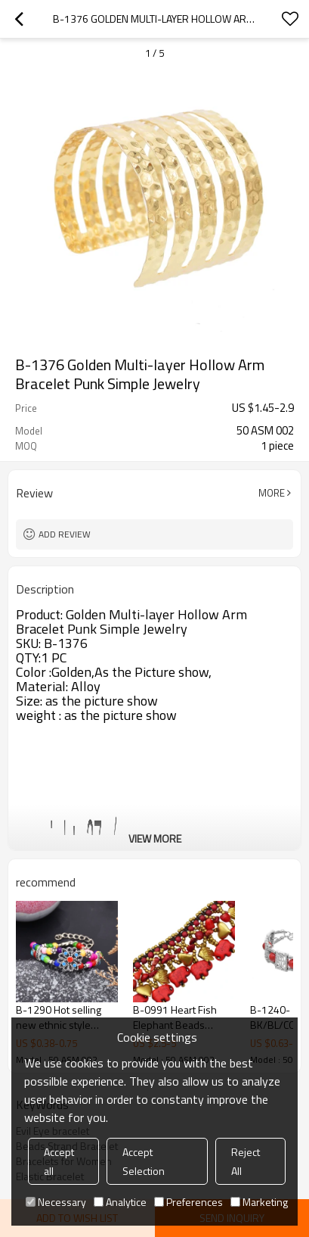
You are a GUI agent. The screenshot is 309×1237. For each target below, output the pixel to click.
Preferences (188, 1202)
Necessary (56, 1202)
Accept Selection (143, 1161)
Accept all (59, 1161)
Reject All (245, 1161)
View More (154, 838)
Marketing (259, 1202)
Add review (65, 534)
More (271, 492)
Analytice (120, 1202)
